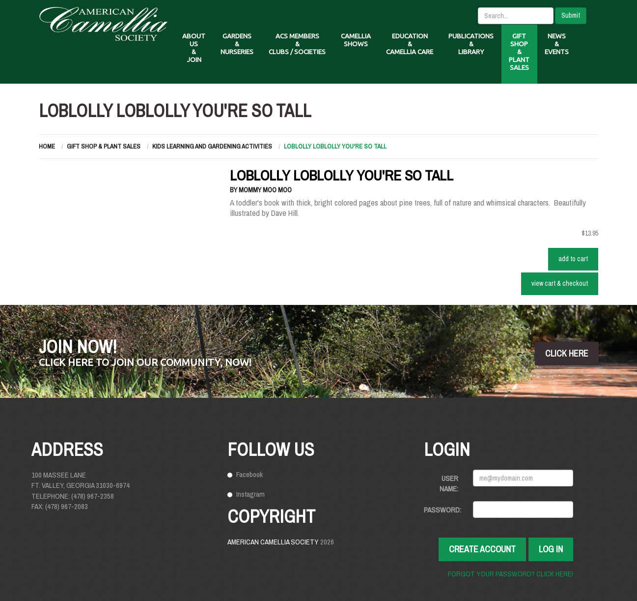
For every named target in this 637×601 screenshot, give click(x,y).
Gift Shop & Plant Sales (103, 146)
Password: (442, 510)
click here (566, 353)
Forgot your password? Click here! (510, 574)
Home (47, 146)
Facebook (249, 474)
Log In (551, 549)
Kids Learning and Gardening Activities (212, 146)
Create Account (482, 549)
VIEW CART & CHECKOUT (559, 283)
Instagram (250, 494)
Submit (570, 15)
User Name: (449, 483)
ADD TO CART (573, 258)
